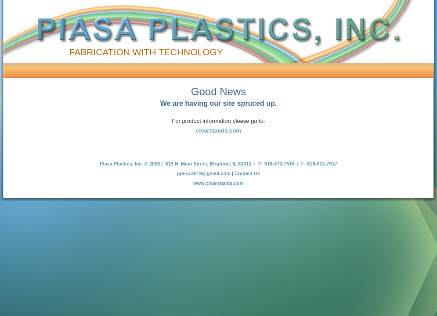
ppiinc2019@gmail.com (204, 173)
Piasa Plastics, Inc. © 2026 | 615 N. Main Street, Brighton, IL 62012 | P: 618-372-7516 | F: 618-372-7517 (218, 163)
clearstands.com (218, 130)
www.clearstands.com (218, 183)
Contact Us (247, 173)
